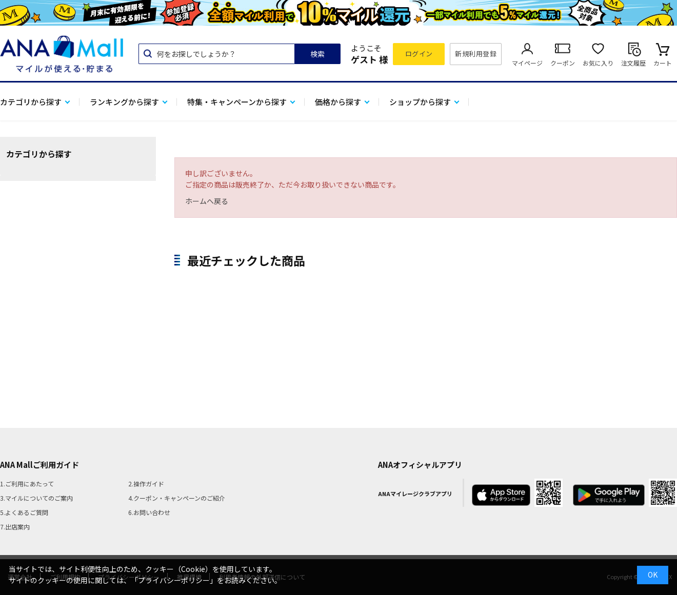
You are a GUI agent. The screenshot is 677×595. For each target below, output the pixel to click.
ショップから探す (420, 101)
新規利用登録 (475, 53)
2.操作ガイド (146, 483)
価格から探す (338, 101)
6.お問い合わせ (149, 512)
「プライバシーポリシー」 (174, 580)
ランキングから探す (124, 101)
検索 (317, 54)
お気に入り (598, 62)
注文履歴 (633, 62)
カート (662, 62)
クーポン (562, 62)
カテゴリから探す (31, 101)
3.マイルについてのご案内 (36, 498)
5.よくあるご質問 (24, 512)
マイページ (527, 62)
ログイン (419, 53)
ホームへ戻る (206, 201)
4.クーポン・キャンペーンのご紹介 (176, 498)
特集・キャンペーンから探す (237, 101)
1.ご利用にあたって (27, 483)
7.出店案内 (15, 526)
